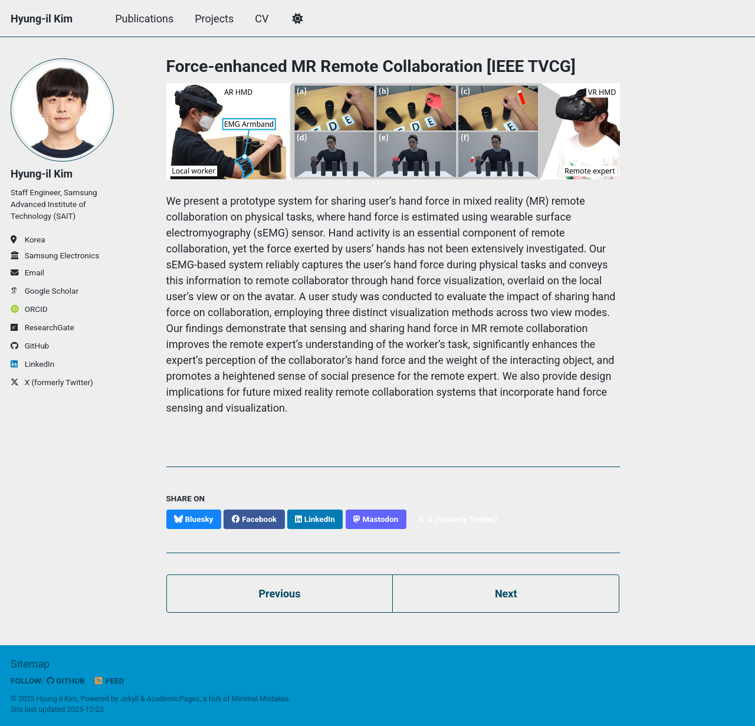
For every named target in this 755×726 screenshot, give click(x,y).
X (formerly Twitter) (52, 382)
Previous (279, 593)
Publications (144, 18)
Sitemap (30, 664)
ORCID (29, 309)
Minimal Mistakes (260, 699)
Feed (109, 680)
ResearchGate (42, 327)
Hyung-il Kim (42, 18)
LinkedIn (32, 364)
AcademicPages (173, 699)
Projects (214, 18)
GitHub (30, 345)
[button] (297, 18)
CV (261, 18)
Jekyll (129, 699)
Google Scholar (44, 290)
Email (27, 272)
